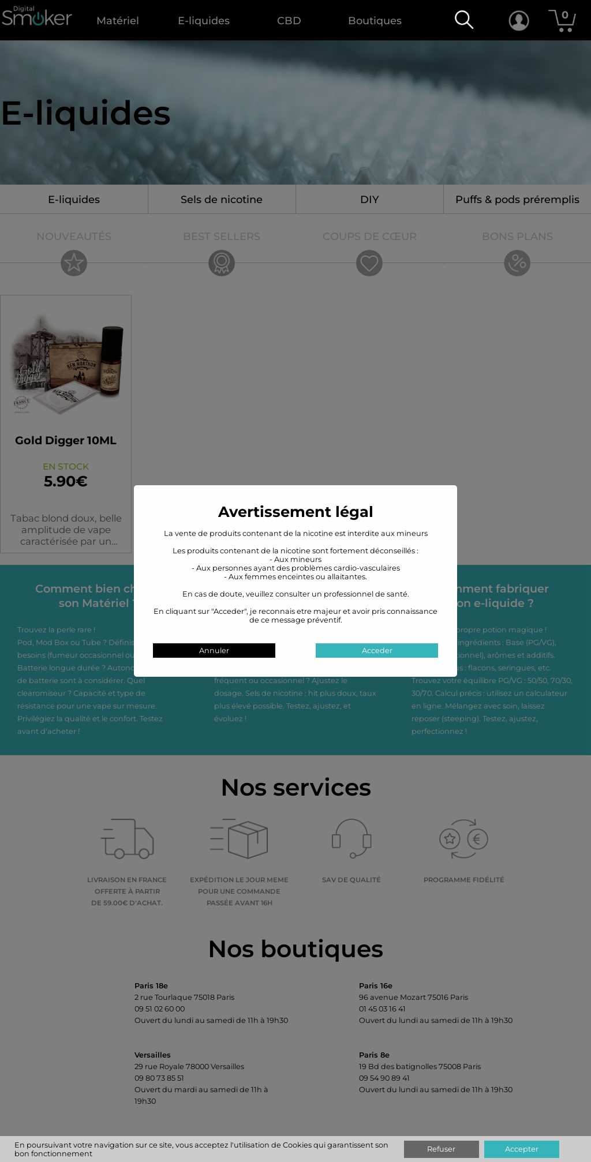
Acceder (377, 650)
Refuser (441, 1149)
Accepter (521, 1149)
